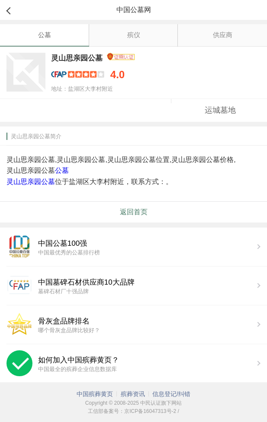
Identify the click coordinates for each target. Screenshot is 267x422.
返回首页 (134, 212)
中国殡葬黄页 (95, 393)
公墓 (44, 34)
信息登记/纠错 (171, 393)
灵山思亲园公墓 (30, 181)
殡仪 (133, 34)
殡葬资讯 (133, 393)
